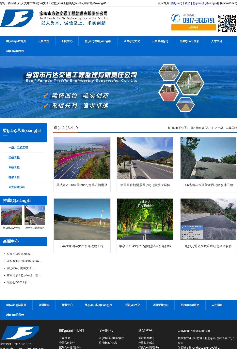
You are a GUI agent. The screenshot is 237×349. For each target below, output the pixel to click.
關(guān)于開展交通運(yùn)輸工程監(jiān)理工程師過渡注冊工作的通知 (21, 268)
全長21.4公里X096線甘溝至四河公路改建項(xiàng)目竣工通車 (21, 253)
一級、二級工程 (18, 147)
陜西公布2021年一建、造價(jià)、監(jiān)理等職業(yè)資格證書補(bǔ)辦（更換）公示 (21, 282)
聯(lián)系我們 (228, 3)
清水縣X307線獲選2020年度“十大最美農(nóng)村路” (24, 261)
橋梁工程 (14, 177)
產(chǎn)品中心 (66, 128)
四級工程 (14, 167)
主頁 (190, 127)
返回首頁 (163, 3)
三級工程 (14, 157)
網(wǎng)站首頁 (16, 41)
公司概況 (43, 41)
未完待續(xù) (16, 187)
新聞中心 (66, 41)
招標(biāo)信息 (189, 41)
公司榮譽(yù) (160, 41)
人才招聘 (216, 41)
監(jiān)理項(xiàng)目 (205, 3)
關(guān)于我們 (180, 3)
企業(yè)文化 (132, 41)
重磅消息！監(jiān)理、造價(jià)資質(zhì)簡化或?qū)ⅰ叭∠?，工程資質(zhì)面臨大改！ (24, 275)
